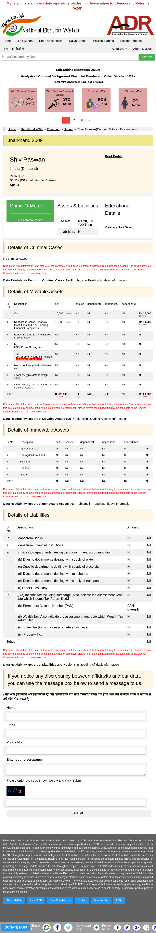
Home (7, 40)
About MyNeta (143, 48)
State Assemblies (51, 40)
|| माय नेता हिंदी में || (14, 48)
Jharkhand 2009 (32, 129)
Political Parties (103, 40)
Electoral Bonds (131, 40)
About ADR (119, 48)
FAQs (119, 900)
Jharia (68, 129)
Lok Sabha (25, 40)
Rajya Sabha (78, 40)
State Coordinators (60, 900)
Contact (82, 900)
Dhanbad (53, 129)
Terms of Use (101, 900)
